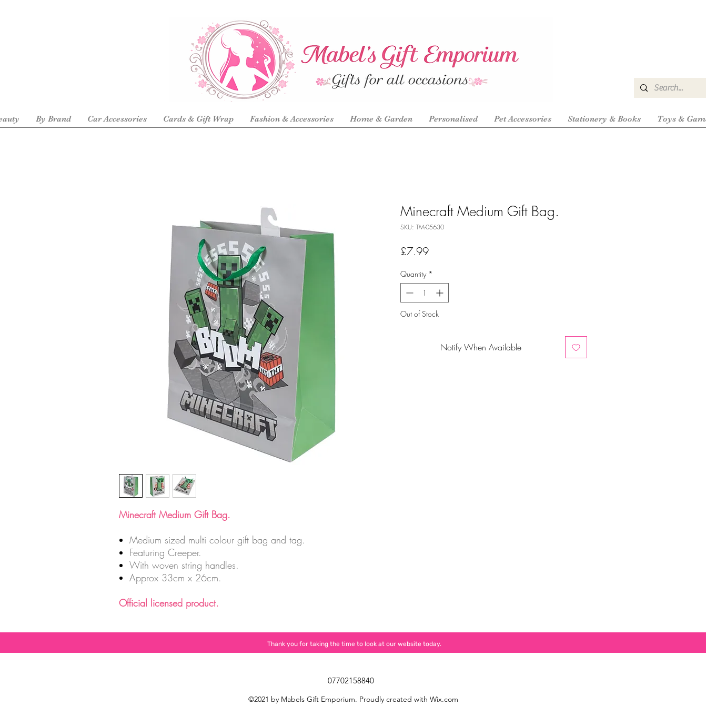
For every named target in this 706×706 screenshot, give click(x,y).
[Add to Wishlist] (576, 347)
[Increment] (440, 293)
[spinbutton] (424, 293)
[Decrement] (408, 293)
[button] (53, 119)
